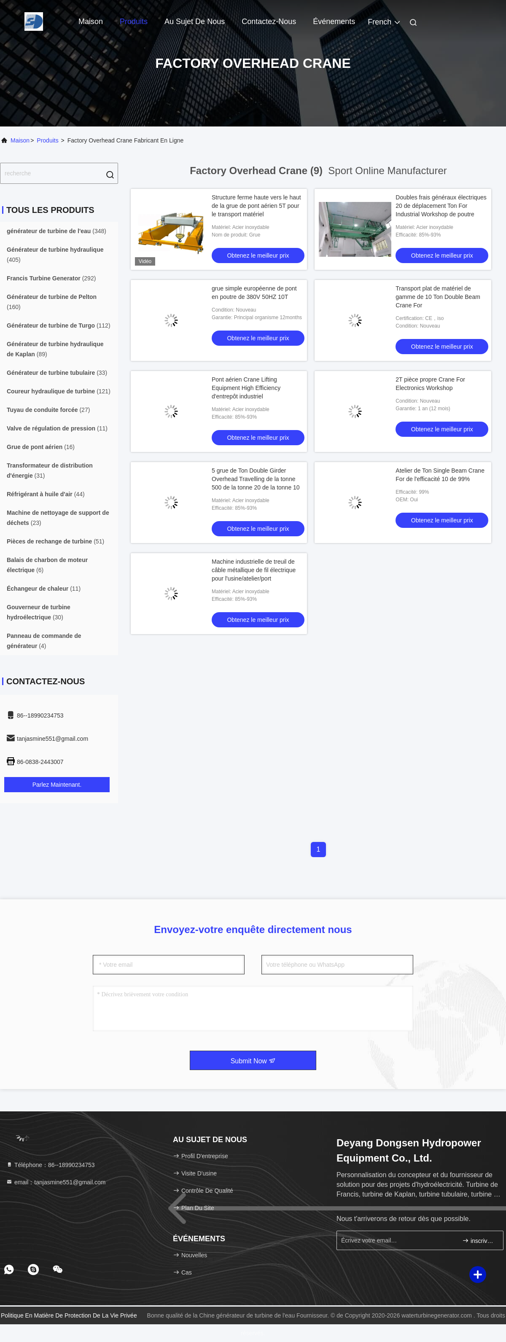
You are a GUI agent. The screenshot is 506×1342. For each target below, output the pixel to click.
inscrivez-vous (479, 1240)
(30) (38, 612)
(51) (55, 541)
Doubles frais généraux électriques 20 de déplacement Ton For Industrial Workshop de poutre (441, 206)
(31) (50, 470)
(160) (52, 301)
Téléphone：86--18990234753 (50, 1165)
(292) (51, 278)
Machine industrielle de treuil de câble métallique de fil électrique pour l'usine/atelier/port (254, 570)
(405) (55, 254)
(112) (58, 325)
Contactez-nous (269, 21)
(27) (48, 409)
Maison (90, 21)
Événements (334, 21)
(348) (56, 231)
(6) (47, 565)
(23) (58, 517)
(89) (55, 349)
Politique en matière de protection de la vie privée (69, 1315)
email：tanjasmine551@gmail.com (55, 1182)
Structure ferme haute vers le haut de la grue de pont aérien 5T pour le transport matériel (256, 206)
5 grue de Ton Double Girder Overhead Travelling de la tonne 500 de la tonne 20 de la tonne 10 (256, 479)
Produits (134, 21)
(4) (44, 640)
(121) (58, 391)
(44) (46, 494)
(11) (57, 428)
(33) (57, 372)
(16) (41, 447)
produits (47, 140)
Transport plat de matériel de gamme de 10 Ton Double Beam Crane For (438, 297)
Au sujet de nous (194, 21)
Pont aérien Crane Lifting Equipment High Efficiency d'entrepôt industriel (246, 388)
